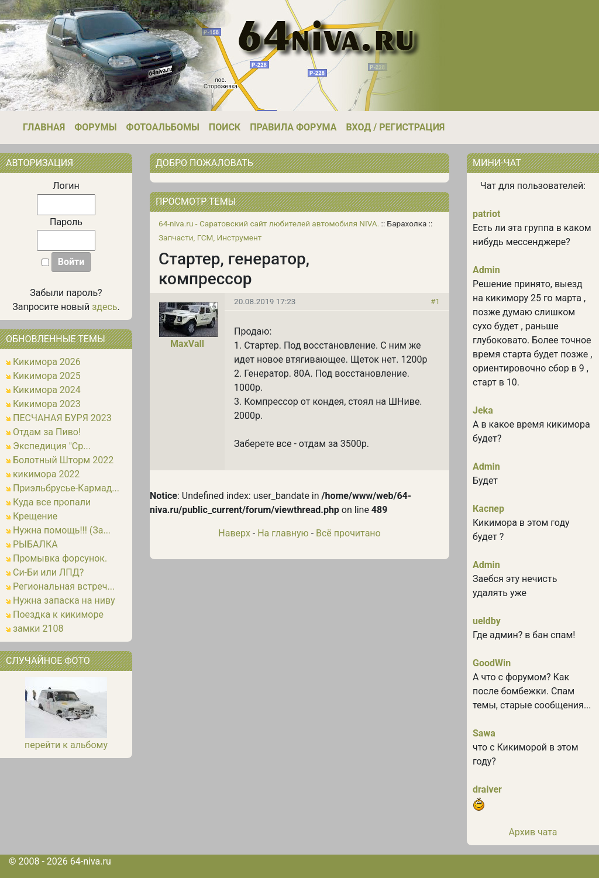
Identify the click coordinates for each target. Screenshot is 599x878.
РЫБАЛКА (35, 544)
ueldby (487, 620)
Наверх (234, 533)
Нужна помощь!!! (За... (62, 530)
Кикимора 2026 (47, 361)
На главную (282, 533)
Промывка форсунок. (60, 558)
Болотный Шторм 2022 (63, 460)
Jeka (483, 410)
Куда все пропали (52, 502)
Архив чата (532, 832)
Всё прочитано (348, 533)
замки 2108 (38, 628)
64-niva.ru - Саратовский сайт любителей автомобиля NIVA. (269, 223)
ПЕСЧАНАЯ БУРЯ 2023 (62, 417)
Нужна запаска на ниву (64, 600)
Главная (44, 127)
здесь (104, 306)
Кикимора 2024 (47, 389)
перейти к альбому (66, 744)
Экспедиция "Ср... (52, 446)
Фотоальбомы (162, 127)
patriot (487, 213)
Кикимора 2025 (47, 375)
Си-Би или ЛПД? (48, 572)
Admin (486, 270)
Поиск (224, 127)
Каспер (488, 508)
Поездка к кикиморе (58, 614)
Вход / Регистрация (395, 127)
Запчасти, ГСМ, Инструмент (210, 237)
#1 (435, 301)
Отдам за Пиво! (47, 432)
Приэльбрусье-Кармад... (66, 488)
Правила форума (293, 127)
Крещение (35, 516)
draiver (487, 789)
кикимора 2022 (46, 474)
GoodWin (492, 663)
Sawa (484, 733)
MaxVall (187, 343)
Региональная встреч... (64, 586)
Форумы (95, 127)
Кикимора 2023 (47, 403)
